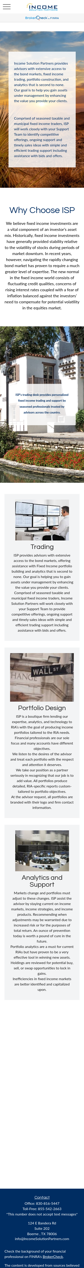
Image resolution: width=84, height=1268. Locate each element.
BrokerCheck (53, 1256)
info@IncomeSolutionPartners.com (42, 1238)
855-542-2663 (50, 1209)
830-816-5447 (48, 1203)
